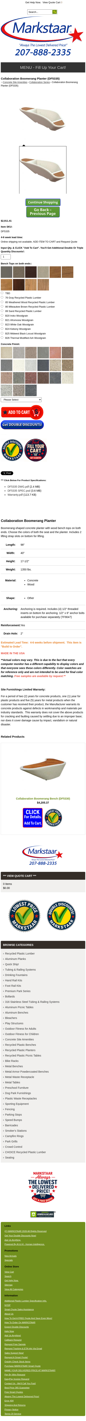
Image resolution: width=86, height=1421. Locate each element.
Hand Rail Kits (13, 980)
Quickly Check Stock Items (17, 1361)
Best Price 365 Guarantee (16, 1387)
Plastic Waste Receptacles (21, 1098)
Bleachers (11, 1017)
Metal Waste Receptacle (19, 1077)
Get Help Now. (33, 2)
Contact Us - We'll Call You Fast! (20, 1383)
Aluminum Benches (16, 1012)
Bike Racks (11, 1060)
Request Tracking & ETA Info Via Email (23, 1348)
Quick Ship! (12, 964)
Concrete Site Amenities (15, 82)
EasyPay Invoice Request (16, 1379)
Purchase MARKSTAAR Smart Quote (22, 1366)
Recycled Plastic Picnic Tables (23, 1055)
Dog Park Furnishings (18, 1093)
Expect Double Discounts (16, 1327)
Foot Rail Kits (13, 985)
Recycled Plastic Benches (20, 1044)
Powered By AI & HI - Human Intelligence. (24, 1244)
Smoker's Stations (15, 1130)
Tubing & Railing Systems (20, 969)
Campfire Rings (14, 1136)
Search (7, 1276)
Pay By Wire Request (14, 1374)
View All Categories (13, 1289)
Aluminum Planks (15, 958)
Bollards (10, 996)
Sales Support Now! (14, 1353)
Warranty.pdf (15, 494)
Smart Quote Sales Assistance (19, 1309)
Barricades (11, 1125)
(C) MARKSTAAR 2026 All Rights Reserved (25, 1231)
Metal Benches (14, 1066)
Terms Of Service (12, 1414)
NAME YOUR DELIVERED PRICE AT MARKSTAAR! (29, 1370)
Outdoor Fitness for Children (22, 1034)
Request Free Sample (15, 1344)
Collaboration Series (39, 82)
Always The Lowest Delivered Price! (21, 1396)
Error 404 (8, 1401)
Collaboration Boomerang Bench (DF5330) (43, 798)
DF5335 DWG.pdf (18, 486)
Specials (8, 1260)
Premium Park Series (17, 991)
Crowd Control (13, 1146)
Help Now (9, 1331)
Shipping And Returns (15, 1405)
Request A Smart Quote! (16, 1357)
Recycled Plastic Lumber (20, 953)
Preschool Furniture (16, 1087)
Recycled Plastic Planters (20, 1050)
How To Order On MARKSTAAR (19, 1322)
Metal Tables (12, 1082)
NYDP (7, 1305)
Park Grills (11, 1141)
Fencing (10, 1109)
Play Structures (14, 1023)
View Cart (9, 1272)
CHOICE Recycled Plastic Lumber (25, 1152)
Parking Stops (13, 1114)
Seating (9, 1157)
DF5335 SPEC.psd (18, 490)
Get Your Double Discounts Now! (20, 1235)
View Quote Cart (52, 2)
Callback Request (13, 1340)
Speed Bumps (13, 1119)
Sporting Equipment (17, 1103)
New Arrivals (10, 1256)
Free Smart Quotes (13, 1392)
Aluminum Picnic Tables (19, 1007)
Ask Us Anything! (12, 1335)
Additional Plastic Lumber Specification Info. (25, 1301)
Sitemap (8, 1285)
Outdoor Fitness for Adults (20, 1028)
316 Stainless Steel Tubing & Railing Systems (32, 1001)
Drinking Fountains (16, 975)
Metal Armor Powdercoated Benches (27, 1071)
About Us (8, 1314)
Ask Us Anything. (12, 1240)
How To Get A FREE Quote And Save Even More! (28, 1318)
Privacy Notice (11, 1409)
